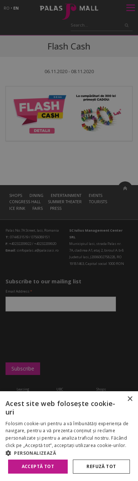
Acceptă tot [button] (38, 466)
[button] (69, 453)
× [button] (129, 399)
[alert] (69, 240)
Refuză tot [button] (101, 466)
